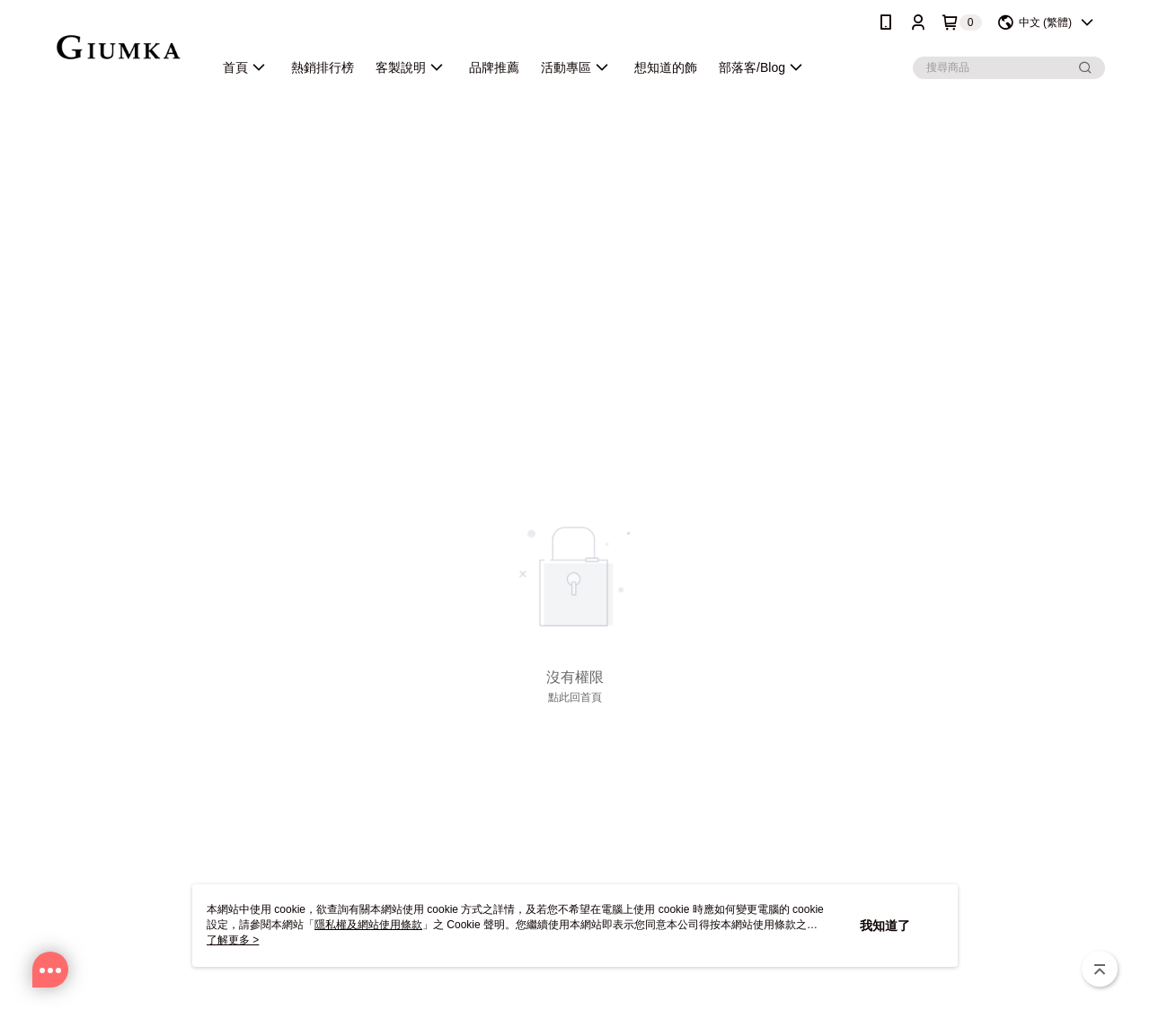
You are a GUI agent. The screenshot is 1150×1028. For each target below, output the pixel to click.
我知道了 (885, 925)
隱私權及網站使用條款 (368, 924)
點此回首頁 (575, 697)
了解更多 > (233, 940)
